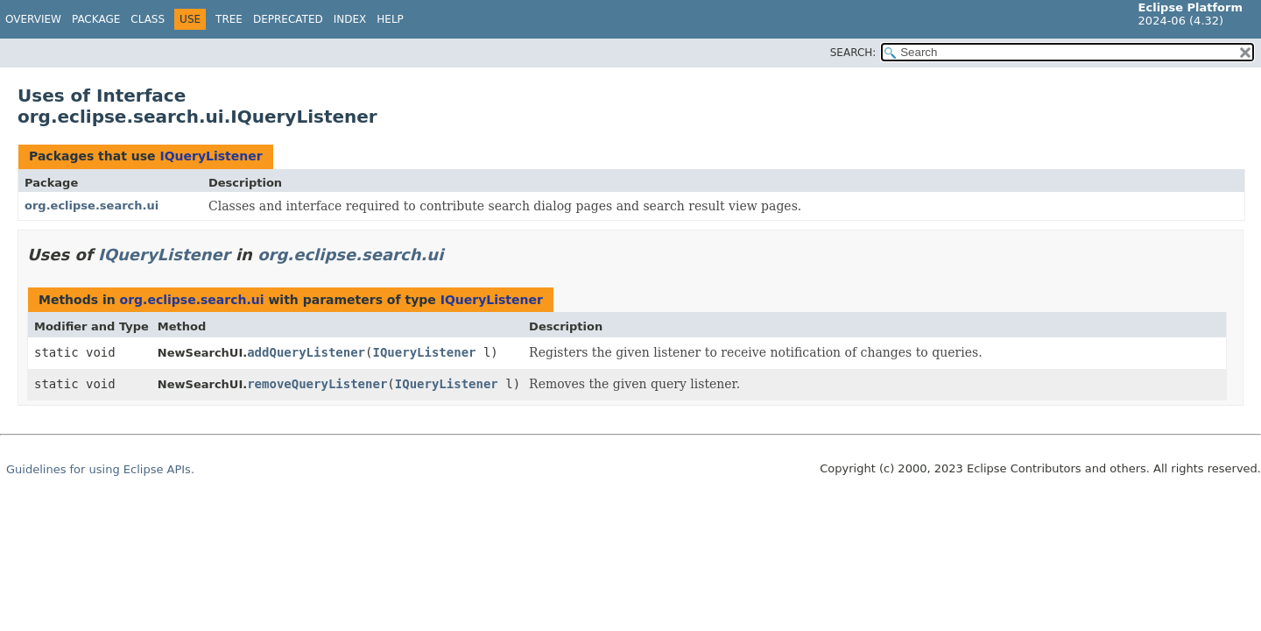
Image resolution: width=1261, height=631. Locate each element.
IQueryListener (210, 156)
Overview (33, 19)
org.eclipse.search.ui (92, 205)
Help (390, 19)
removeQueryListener (317, 384)
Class (147, 19)
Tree (229, 19)
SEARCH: (853, 52)
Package (96, 19)
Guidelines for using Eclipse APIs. (100, 469)
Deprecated (288, 19)
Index (350, 19)
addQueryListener (306, 352)
